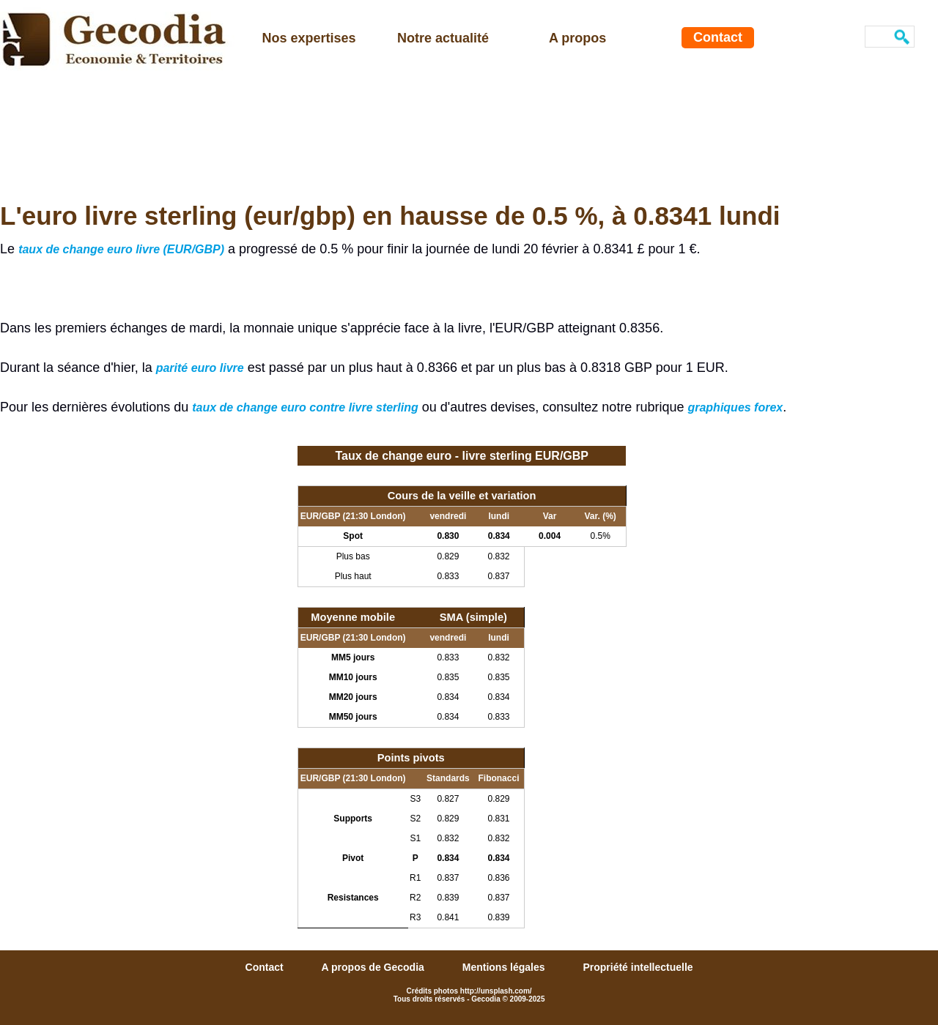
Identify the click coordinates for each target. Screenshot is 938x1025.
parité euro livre (200, 368)
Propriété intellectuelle (638, 967)
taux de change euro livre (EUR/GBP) (121, 249)
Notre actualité (443, 38)
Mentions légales (505, 967)
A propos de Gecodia (374, 967)
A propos (577, 38)
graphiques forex (735, 407)
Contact (717, 37)
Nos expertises (309, 38)
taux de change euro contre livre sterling (305, 407)
